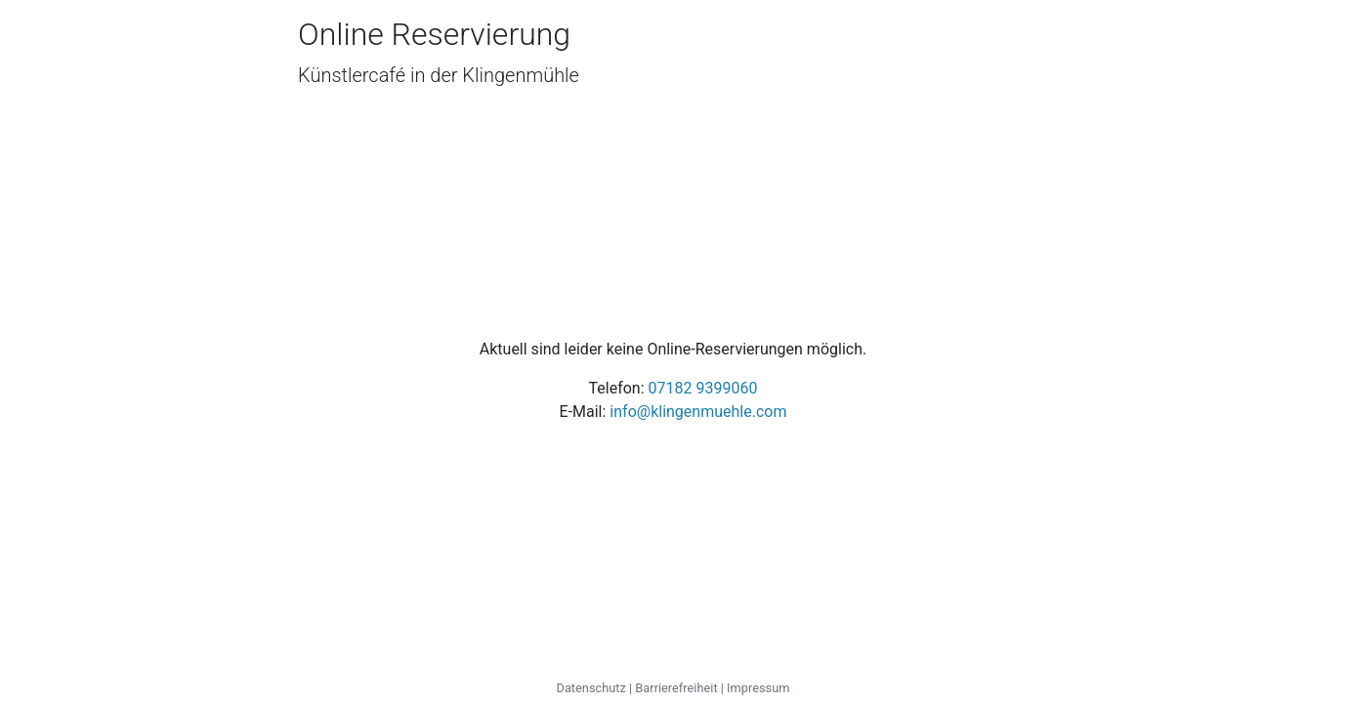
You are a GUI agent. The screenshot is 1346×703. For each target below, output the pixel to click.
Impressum (758, 688)
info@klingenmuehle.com (698, 411)
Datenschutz (591, 688)
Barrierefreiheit (676, 688)
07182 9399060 (703, 388)
